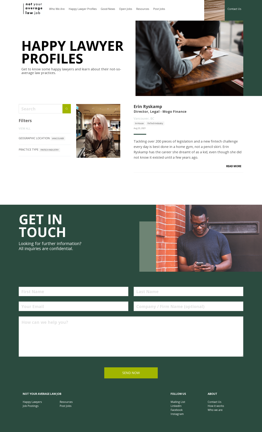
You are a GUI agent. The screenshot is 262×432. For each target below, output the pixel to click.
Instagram (177, 414)
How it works (216, 406)
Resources (142, 9)
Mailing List (178, 402)
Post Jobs (159, 9)
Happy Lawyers (32, 402)
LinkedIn (176, 406)
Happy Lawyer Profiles (83, 9)
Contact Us (234, 9)
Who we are (215, 410)
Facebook (177, 410)
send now (131, 373)
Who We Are (57, 9)
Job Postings (31, 406)
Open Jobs (125, 9)
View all (25, 128)
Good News (108, 9)
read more (233, 166)
